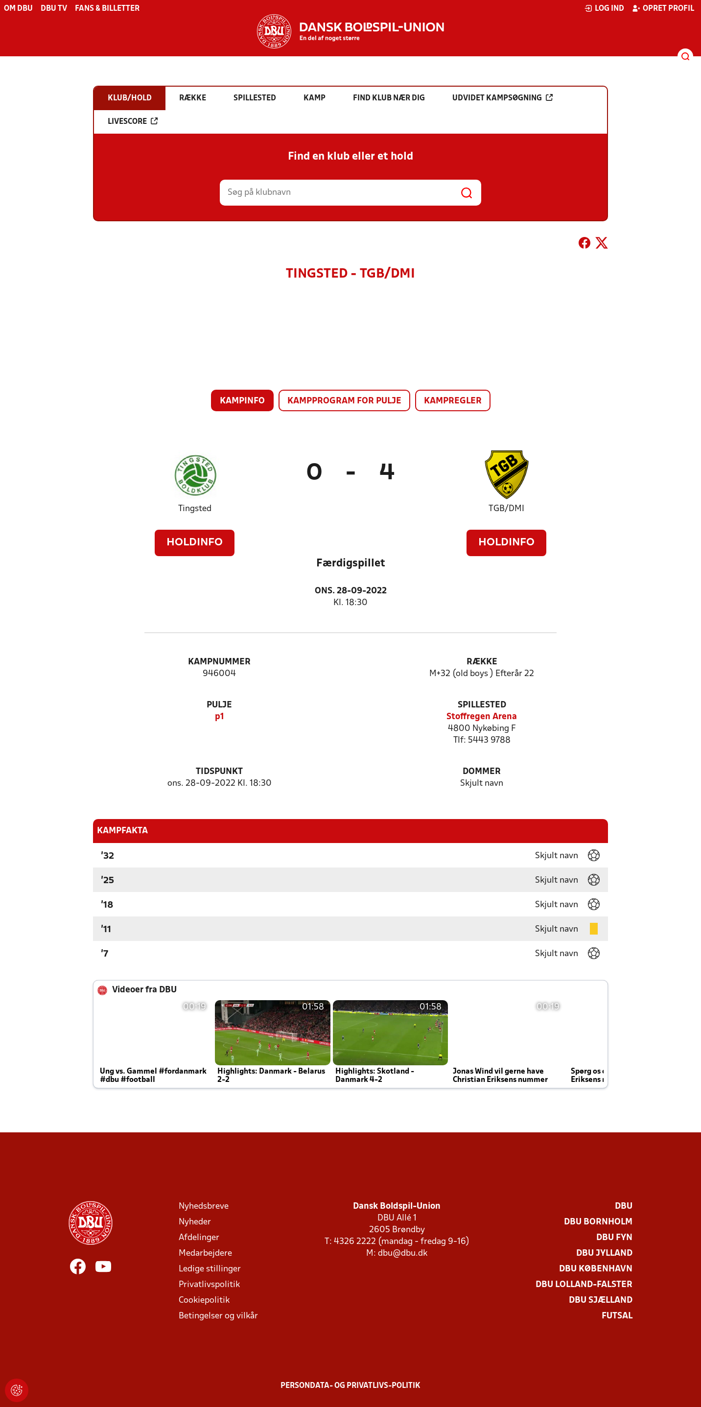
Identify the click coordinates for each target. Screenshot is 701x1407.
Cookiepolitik (204, 1300)
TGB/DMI (506, 509)
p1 (219, 717)
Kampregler (453, 401)
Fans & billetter (107, 8)
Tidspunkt (219, 772)
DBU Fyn (614, 1238)
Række (482, 662)
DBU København (595, 1269)
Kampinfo (242, 401)
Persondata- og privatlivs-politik (350, 1386)
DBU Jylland (604, 1253)
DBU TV (54, 8)
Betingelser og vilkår (218, 1316)
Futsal (617, 1316)
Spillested (482, 705)
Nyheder (195, 1222)
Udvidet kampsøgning (502, 98)
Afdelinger (199, 1238)
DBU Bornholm (598, 1222)
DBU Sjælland (600, 1300)
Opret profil (663, 8)
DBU (623, 1206)
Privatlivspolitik (209, 1285)
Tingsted (194, 509)
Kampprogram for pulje (344, 401)
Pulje (219, 705)
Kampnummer (219, 662)
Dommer (482, 772)
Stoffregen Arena (481, 717)
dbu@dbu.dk (402, 1253)
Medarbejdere (205, 1253)
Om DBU (18, 8)
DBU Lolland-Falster (584, 1285)
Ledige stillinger (210, 1269)
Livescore (133, 121)
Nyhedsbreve (204, 1206)
